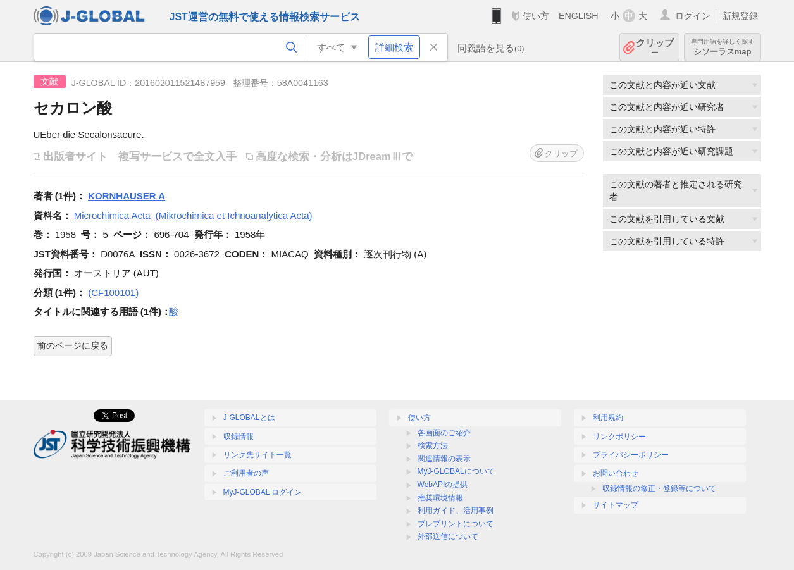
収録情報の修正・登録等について (659, 488)
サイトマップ (615, 504)
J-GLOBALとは (249, 417)
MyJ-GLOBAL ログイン (262, 492)
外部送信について (448, 536)
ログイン (692, 16)
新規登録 (740, 16)
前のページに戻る (72, 345)
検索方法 (433, 445)
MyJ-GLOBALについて (456, 471)
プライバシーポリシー (631, 454)
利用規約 (608, 417)
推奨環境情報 (440, 497)
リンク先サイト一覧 (257, 454)
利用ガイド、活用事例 (455, 510)
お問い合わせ (615, 473)
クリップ (655, 47)
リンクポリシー (619, 436)
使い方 (536, 16)
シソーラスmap (722, 47)
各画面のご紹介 (444, 432)
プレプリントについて (455, 523)
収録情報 (238, 436)
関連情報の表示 (444, 458)
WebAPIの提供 (443, 484)
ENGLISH (579, 16)
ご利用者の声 (246, 473)
